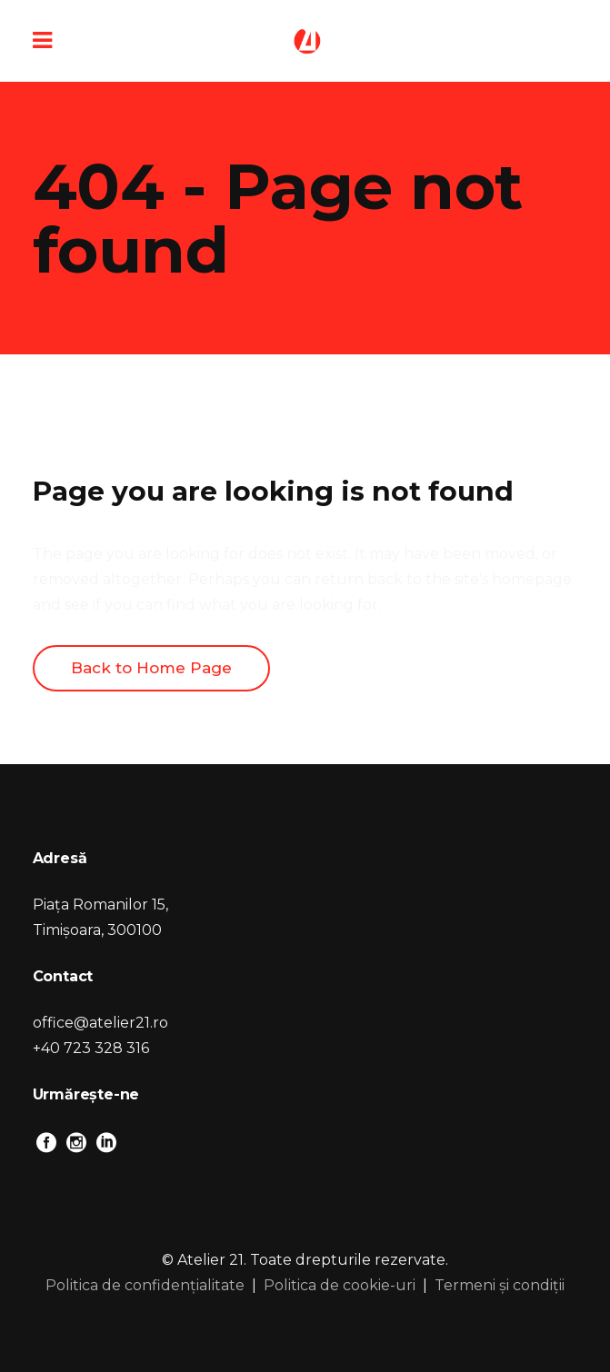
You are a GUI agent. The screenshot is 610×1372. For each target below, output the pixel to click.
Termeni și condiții (500, 1285)
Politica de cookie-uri (339, 1285)
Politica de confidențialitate (145, 1285)
